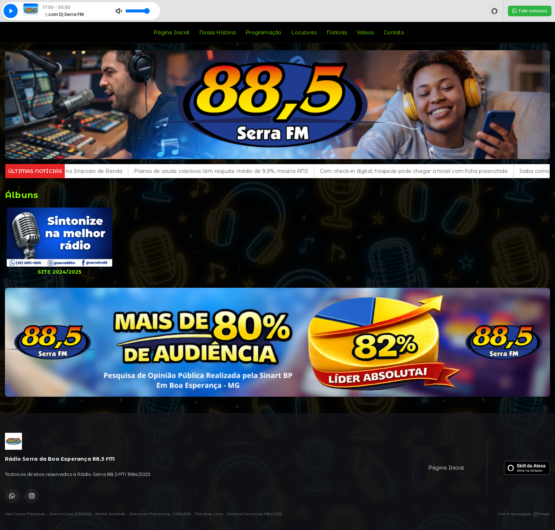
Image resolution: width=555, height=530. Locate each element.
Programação (263, 32)
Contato (394, 32)
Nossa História (217, 32)
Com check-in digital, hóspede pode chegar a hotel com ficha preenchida (423, 171)
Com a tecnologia (524, 514)
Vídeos (365, 32)
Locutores (304, 32)
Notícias (337, 32)
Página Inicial (171, 32)
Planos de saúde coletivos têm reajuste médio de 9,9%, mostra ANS (230, 171)
